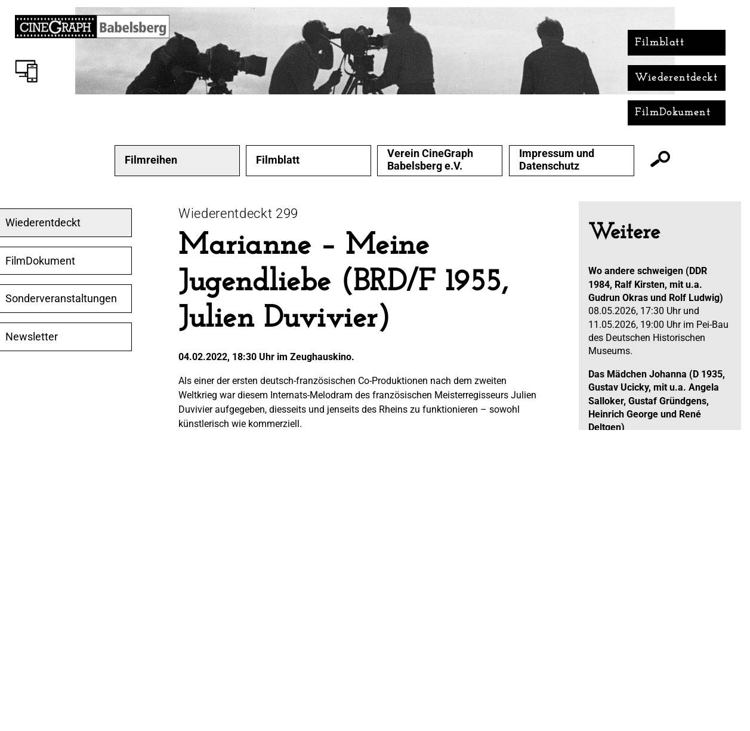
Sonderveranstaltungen (61, 299)
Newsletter (31, 337)
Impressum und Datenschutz (556, 160)
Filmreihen (151, 160)
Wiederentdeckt (676, 78)
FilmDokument (673, 113)
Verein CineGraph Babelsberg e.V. (430, 160)
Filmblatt (659, 43)
